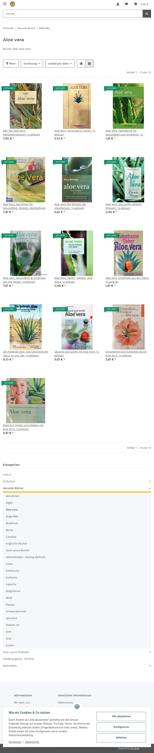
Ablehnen (120, 737)
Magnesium (13, 591)
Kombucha (12, 570)
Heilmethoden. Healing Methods (26, 557)
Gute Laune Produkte (16, 652)
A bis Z (7, 474)
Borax (9, 530)
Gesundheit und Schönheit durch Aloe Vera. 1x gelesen (126, 353)
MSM (9, 598)
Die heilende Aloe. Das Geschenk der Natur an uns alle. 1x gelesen (25, 353)
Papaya (10, 604)
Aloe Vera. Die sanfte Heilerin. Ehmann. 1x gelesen (124, 206)
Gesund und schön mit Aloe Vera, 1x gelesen (76, 353)
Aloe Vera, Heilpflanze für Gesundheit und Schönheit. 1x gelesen (124, 132)
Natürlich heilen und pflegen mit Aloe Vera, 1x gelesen (23, 427)
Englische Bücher (16, 543)
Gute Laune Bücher (18, 550)
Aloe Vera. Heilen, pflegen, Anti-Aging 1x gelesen (73, 280)
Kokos (9, 564)
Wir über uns (22, 702)
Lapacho (11, 584)
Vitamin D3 (12, 625)
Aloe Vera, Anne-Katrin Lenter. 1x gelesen (74, 132)
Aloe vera (12, 509)
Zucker (10, 645)
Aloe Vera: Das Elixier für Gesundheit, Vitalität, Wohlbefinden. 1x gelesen (25, 206)
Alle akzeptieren (121, 716)
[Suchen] (73, 14)
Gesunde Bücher (13, 488)
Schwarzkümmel (16, 611)
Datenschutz (32, 742)
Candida (11, 536)
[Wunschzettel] (126, 4)
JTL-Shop (135, 748)
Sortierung (30, 63)
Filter (11, 63)
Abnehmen (12, 496)
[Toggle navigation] (5, 2)
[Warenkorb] (141, 4)
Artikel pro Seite (58, 63)
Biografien (12, 516)
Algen (9, 503)
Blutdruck (12, 523)
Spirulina (11, 618)
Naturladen (10, 665)
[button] (118, 4)
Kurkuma (11, 577)
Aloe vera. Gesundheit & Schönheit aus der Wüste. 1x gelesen (24, 280)
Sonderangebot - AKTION (18, 659)
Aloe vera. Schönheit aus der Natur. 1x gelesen (127, 280)
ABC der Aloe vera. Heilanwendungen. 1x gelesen (21, 132)
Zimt (8, 631)
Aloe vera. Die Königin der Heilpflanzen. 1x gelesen (70, 206)
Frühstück (9, 481)
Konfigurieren (121, 726)
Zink (8, 638)
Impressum (15, 742)
